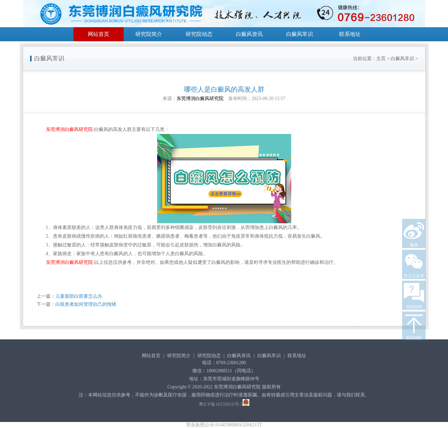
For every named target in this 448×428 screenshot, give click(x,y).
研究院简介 (148, 34)
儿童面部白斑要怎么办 (78, 296)
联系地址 (350, 34)
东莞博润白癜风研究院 (200, 98)
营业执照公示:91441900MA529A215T (224, 424)
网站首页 (98, 34)
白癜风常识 (299, 34)
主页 (381, 58)
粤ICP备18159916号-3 (221, 404)
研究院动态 (199, 34)
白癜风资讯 (249, 34)
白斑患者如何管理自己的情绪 (85, 304)
